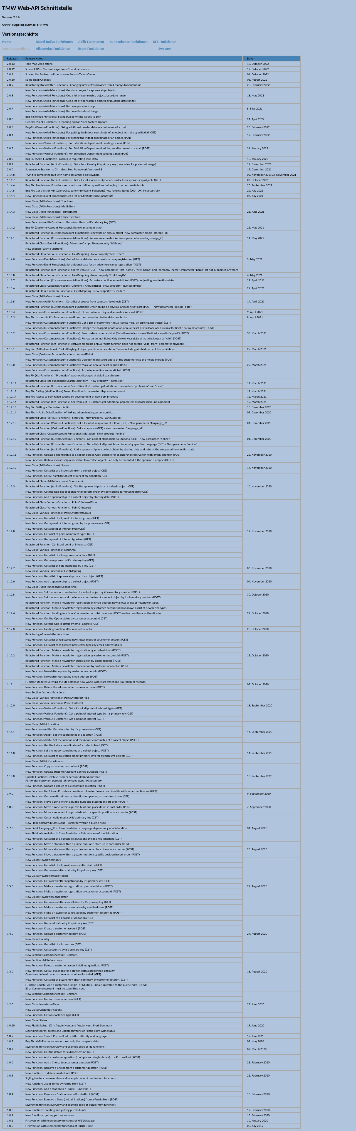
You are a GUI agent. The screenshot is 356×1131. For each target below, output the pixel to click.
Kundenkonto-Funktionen (128, 41)
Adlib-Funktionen (91, 41)
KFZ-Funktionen (164, 41)
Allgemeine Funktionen (53, 48)
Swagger (165, 48)
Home (6, 41)
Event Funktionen (91, 48)
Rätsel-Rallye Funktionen (54, 41)
